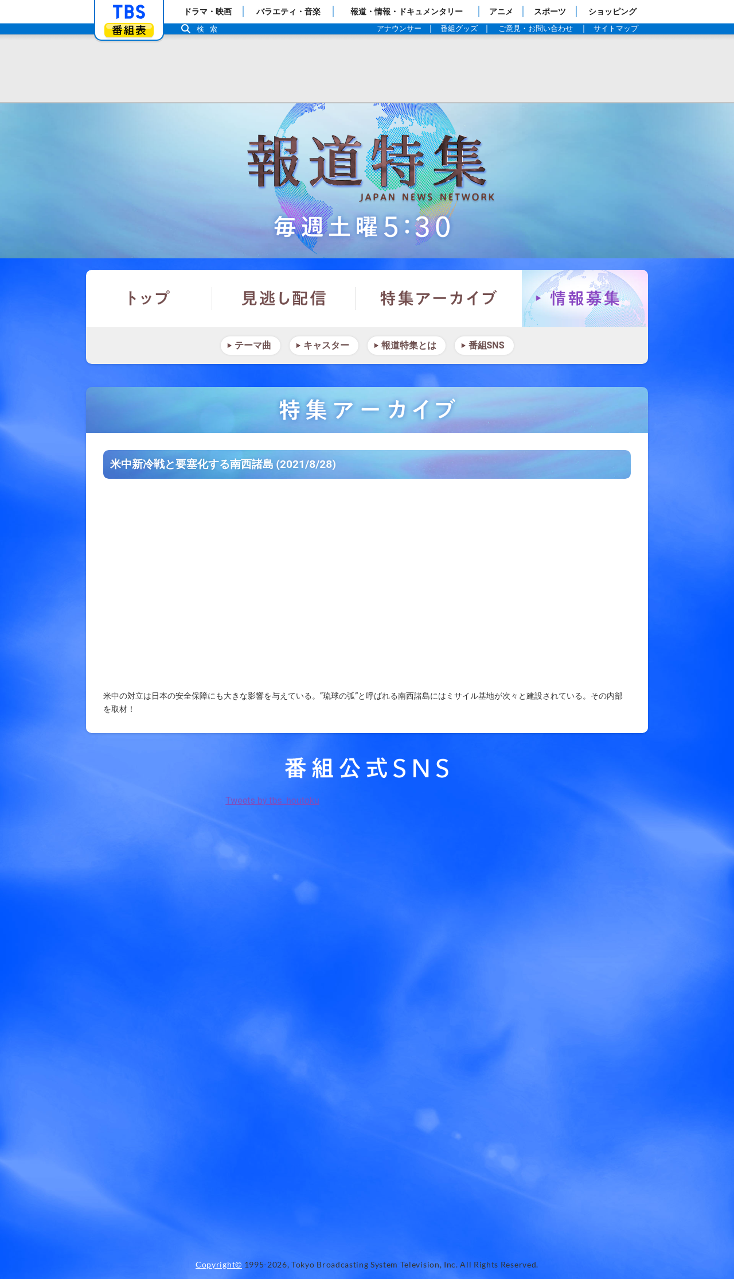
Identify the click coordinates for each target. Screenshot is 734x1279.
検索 (210, 29)
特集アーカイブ (439, 298)
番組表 (129, 30)
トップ (149, 298)
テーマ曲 (253, 345)
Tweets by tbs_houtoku (272, 800)
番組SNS (486, 345)
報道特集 (367, 180)
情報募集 (585, 298)
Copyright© (219, 1264)
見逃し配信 (284, 298)
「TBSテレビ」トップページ (129, 12)
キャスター (326, 345)
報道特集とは (408, 345)
